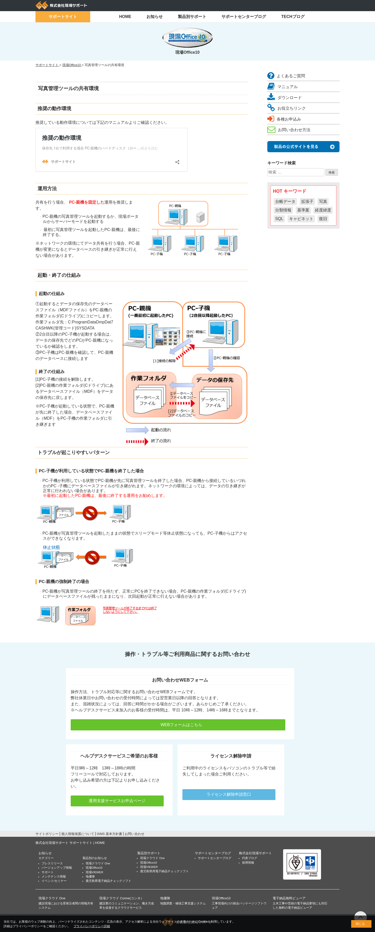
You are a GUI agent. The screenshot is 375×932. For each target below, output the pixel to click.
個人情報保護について (77, 834)
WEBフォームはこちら (178, 725)
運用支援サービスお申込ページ (117, 801)
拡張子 (307, 201)
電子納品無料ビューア (289, 898)
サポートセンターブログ (243, 16)
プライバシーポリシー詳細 (91, 926)
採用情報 (248, 862)
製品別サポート (192, 16)
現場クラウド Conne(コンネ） (121, 898)
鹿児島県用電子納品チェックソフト (164, 871)
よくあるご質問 (286, 76)
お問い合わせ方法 (288, 130)
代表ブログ (249, 858)
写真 (323, 201)
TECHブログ (293, 16)
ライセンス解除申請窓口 (229, 794)
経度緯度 (323, 210)
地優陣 (90, 876)
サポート (48, 872)
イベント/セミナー (54, 880)
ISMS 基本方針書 (109, 834)
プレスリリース (52, 863)
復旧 (323, 219)
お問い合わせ (134, 834)
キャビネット (301, 219)
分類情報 (283, 210)
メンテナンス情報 (54, 876)
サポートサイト (63, 16)
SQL (279, 219)
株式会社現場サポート (255, 853)
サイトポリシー (47, 834)
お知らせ (154, 16)
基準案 (303, 210)
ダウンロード (284, 97)
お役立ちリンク (286, 108)
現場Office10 (94, 867)
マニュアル (282, 87)
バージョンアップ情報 (57, 867)
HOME (125, 16)
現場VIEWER (94, 872)
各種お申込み (284, 119)
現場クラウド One (98, 863)
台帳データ (285, 201)
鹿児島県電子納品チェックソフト (108, 880)
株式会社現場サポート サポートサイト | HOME (70, 843)
